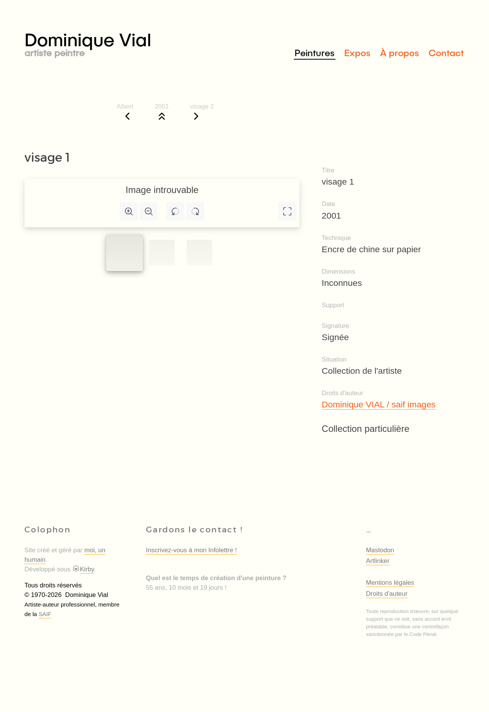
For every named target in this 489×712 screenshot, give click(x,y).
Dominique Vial (134, 42)
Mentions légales (390, 582)
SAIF (45, 614)
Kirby (83, 569)
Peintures (315, 52)
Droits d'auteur (387, 593)
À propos (399, 52)
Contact (446, 52)
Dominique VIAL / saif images (379, 404)
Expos (357, 52)
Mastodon (380, 550)
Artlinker (378, 560)
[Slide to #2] (199, 252)
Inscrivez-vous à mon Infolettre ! (191, 550)
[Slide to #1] (124, 252)
